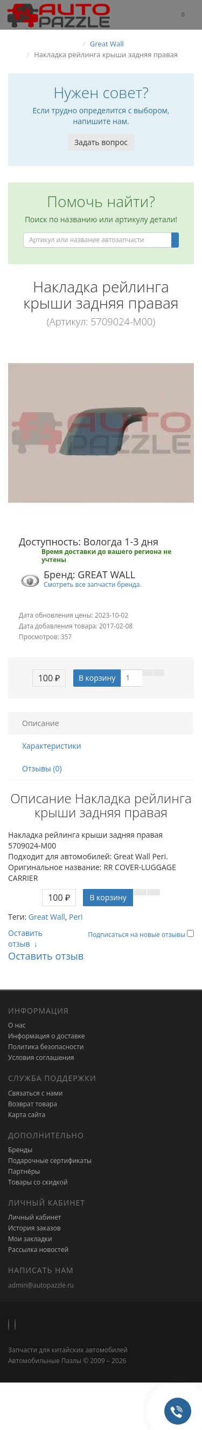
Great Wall (47, 917)
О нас (16, 1025)
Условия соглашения (41, 1057)
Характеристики (51, 746)
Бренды (20, 1149)
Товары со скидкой (38, 1182)
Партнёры (24, 1171)
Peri (76, 917)
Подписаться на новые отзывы (137, 934)
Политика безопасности (45, 1046)
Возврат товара (32, 1104)
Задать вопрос (101, 142)
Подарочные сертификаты (50, 1160)
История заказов (34, 1228)
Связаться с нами (35, 1093)
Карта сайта (26, 1114)
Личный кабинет (34, 1217)
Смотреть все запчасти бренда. (93, 584)
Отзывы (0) (42, 768)
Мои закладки (30, 1238)
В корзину (97, 678)
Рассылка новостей (38, 1249)
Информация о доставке (46, 1036)
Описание (40, 723)
